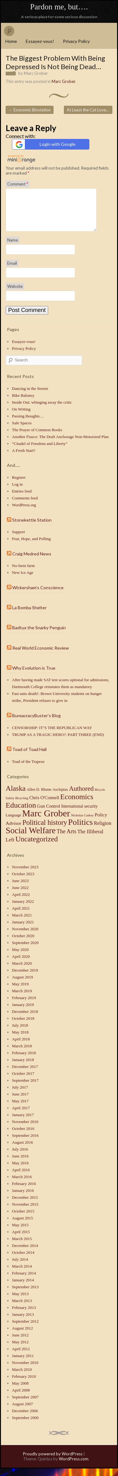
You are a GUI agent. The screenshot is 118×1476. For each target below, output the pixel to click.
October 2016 (23, 1136)
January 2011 (23, 1363)
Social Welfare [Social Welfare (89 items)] (31, 838)
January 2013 (23, 1322)
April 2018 (21, 1046)
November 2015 (25, 1211)
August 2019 (22, 984)
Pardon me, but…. (59, 7)
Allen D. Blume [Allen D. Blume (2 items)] (38, 797)
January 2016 (23, 1198)
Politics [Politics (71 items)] (80, 829)
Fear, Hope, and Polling (31, 546)
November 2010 (25, 1370)
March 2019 (22, 998)
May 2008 (20, 1390)
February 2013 (24, 1315)
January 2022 (23, 909)
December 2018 (25, 1019)
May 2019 (20, 991)
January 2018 (23, 1067)
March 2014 (22, 1273)
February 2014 (24, 1280)
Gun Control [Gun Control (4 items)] (48, 813)
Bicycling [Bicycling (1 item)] (21, 805)
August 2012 (22, 1335)
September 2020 (25, 950)
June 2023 (20, 888)
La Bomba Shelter (29, 615)
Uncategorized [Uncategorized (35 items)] (36, 846)
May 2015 (20, 1232)
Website (15, 293)
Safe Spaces (21, 430)
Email (12, 270)
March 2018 (22, 1053)
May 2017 (20, 1108)
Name (12, 247)
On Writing (21, 416)
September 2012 (25, 1328)
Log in (17, 491)
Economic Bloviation (29, 109)
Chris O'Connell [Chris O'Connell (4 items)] (44, 805)
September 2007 (25, 1404)
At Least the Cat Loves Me (89, 109)
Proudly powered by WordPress (52, 1461)
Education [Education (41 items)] (21, 813)
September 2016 (25, 1143)
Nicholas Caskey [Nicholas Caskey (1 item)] (82, 823)
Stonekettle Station (32, 527)
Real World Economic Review (40, 655)
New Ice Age (22, 580)
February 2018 (24, 1060)
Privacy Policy (76, 41)
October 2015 (23, 1218)
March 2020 (22, 970)
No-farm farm (23, 573)
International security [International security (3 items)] (79, 813)
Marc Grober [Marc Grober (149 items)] (46, 821)
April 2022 (21, 902)
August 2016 (22, 1149)
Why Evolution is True (33, 675)
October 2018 (23, 1026)
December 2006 (25, 1418)
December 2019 (25, 977)
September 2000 (25, 1425)
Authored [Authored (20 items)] (81, 795)
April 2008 (21, 1397)
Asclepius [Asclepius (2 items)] (60, 797)
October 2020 (23, 943)
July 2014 (20, 1266)
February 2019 (24, 1005)
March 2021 (22, 922)
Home (11, 41)
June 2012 (20, 1342)
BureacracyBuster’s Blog (36, 723)
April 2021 (21, 915)
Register (18, 485)
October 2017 (23, 1081)
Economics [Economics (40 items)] (76, 804)
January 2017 (23, 1122)
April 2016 (21, 1177)
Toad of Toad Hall (29, 756)
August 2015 (22, 1225)
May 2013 (20, 1301)
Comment (17, 183)
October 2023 (23, 881)
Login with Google (45, 144)
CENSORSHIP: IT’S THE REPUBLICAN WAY (52, 735)
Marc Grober (36, 73)
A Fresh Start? (23, 458)
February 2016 (24, 1191)
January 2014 (23, 1287)
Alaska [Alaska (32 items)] (15, 796)
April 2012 (21, 1356)
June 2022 (20, 895)
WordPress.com (73, 1466)
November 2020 (25, 936)
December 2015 (25, 1205)
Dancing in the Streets (30, 396)
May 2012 (20, 1349)
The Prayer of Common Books (37, 437)
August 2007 (22, 1411)
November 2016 (25, 1129)
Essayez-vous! (40, 41)
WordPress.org (24, 512)
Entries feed (21, 498)
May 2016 (20, 1170)
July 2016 (20, 1156)
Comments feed (25, 505)
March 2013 (22, 1308)
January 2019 (23, 1012)
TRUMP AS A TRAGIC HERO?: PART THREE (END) (58, 742)
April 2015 (21, 1239)
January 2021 (23, 929)
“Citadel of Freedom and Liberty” (39, 451)
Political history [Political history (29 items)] (44, 830)
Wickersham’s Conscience (38, 595)
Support (18, 539)
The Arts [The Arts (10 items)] (66, 839)
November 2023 (25, 874)
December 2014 (25, 1253)
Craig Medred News (31, 561)
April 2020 (21, 964)
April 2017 (21, 1115)
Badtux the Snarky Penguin (39, 635)
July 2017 (20, 1094)
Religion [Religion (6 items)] (102, 830)
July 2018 (20, 1032)
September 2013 (25, 1294)
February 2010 (24, 1384)
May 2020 (20, 957)
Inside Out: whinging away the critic (42, 409)
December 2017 (25, 1074)
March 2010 (22, 1377)
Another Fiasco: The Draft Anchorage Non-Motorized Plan (60, 444)
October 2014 (23, 1260)
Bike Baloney (23, 403)
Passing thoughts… (28, 423)
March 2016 (22, 1184)
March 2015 (22, 1246)
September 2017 (25, 1087)
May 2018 (20, 1039)
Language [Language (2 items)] (13, 822)
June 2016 (20, 1163)
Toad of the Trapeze (28, 769)
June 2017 (20, 1101)
